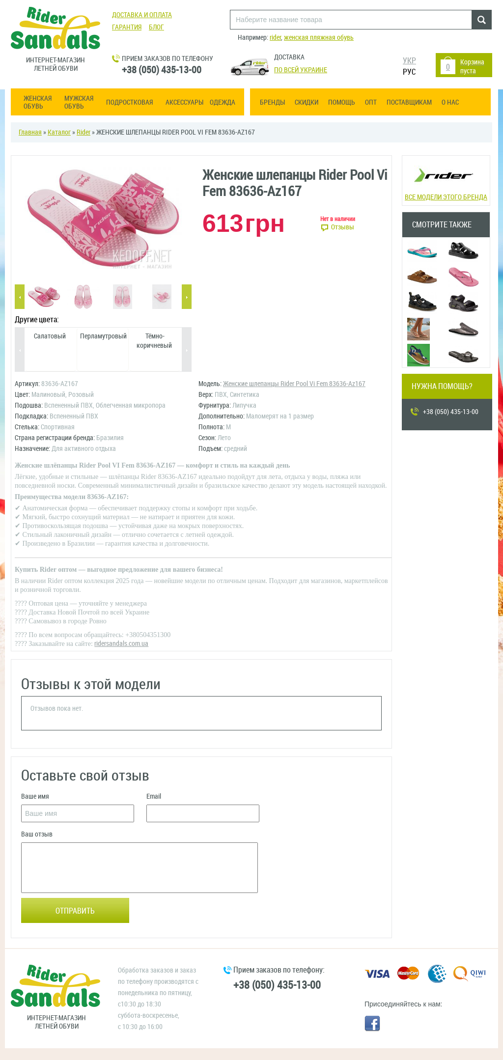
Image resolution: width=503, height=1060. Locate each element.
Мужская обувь (78, 103)
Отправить (75, 911)
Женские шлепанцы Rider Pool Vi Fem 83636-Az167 (294, 384)
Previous (20, 297)
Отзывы (342, 227)
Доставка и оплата (142, 15)
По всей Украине (300, 70)
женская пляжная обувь (319, 37)
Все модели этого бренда (445, 179)
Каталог (59, 132)
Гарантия (126, 27)
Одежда (222, 103)
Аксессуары (184, 103)
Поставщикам (409, 102)
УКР (409, 60)
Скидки (306, 102)
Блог (156, 27)
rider (275, 37)
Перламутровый (103, 336)
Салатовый (50, 336)
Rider (83, 132)
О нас (450, 102)
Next (187, 297)
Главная (30, 132)
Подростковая (129, 103)
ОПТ (371, 102)
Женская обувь (38, 103)
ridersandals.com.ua (121, 644)
